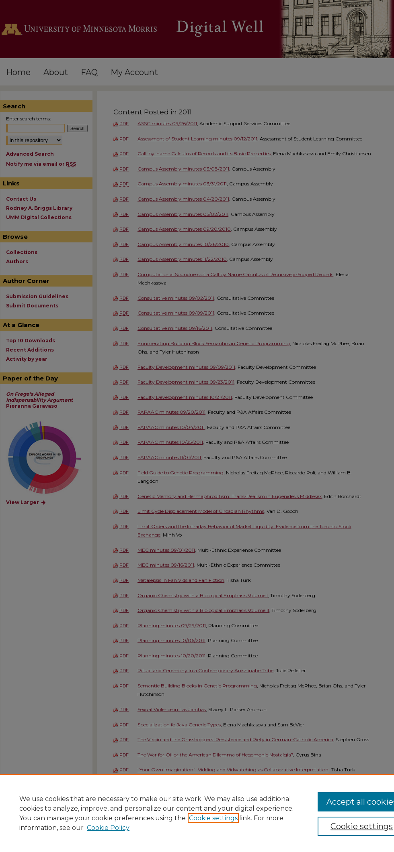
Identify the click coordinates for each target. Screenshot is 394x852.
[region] (197, 813)
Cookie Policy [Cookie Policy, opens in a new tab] (108, 828)
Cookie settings (213, 818)
